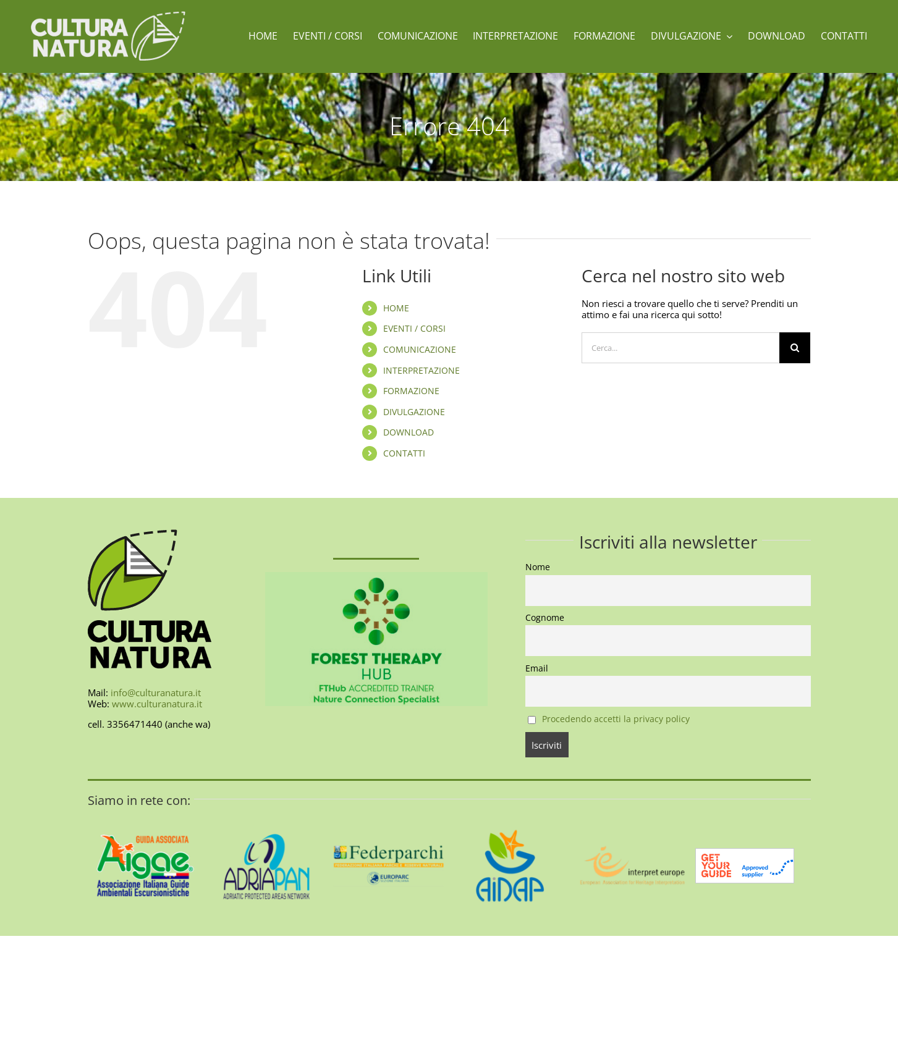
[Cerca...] (680, 347)
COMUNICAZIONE (419, 349)
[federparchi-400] (388, 812)
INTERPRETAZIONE (421, 370)
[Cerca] (794, 347)
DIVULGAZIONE (414, 412)
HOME (396, 308)
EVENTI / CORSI (414, 328)
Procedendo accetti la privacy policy (616, 719)
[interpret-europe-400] (631, 812)
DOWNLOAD (408, 432)
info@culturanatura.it (156, 692)
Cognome (544, 617)
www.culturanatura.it (157, 703)
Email (536, 668)
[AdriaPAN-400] (266, 812)
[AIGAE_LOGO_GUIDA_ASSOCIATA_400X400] (145, 812)
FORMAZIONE (411, 391)
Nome (537, 567)
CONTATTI (404, 453)
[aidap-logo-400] (510, 812)
